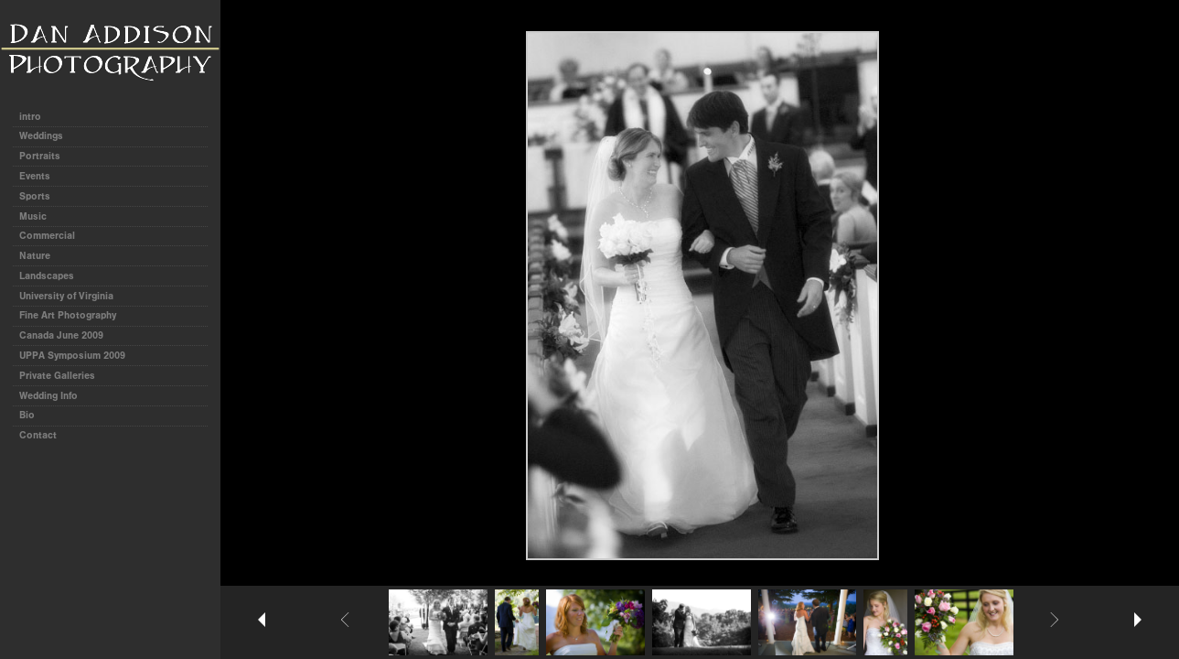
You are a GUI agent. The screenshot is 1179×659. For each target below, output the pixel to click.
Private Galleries (57, 376)
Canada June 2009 (61, 335)
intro (30, 117)
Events (34, 176)
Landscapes (46, 276)
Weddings (41, 136)
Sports (34, 196)
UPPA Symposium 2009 (72, 356)
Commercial (47, 236)
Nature (34, 256)
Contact (38, 435)
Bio (27, 415)
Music (33, 216)
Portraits (39, 156)
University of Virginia (66, 296)
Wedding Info (48, 396)
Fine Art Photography (67, 315)
